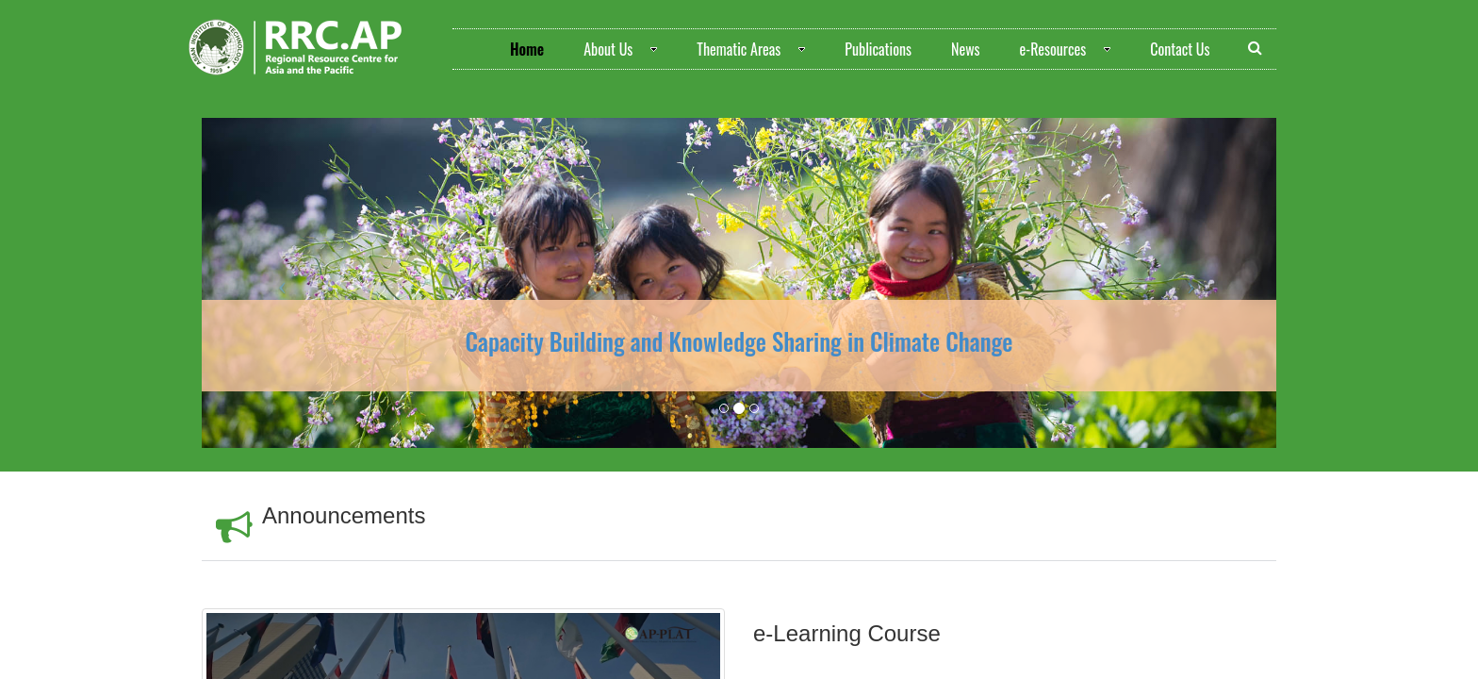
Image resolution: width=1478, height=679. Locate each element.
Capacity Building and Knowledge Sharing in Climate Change (739, 340)
